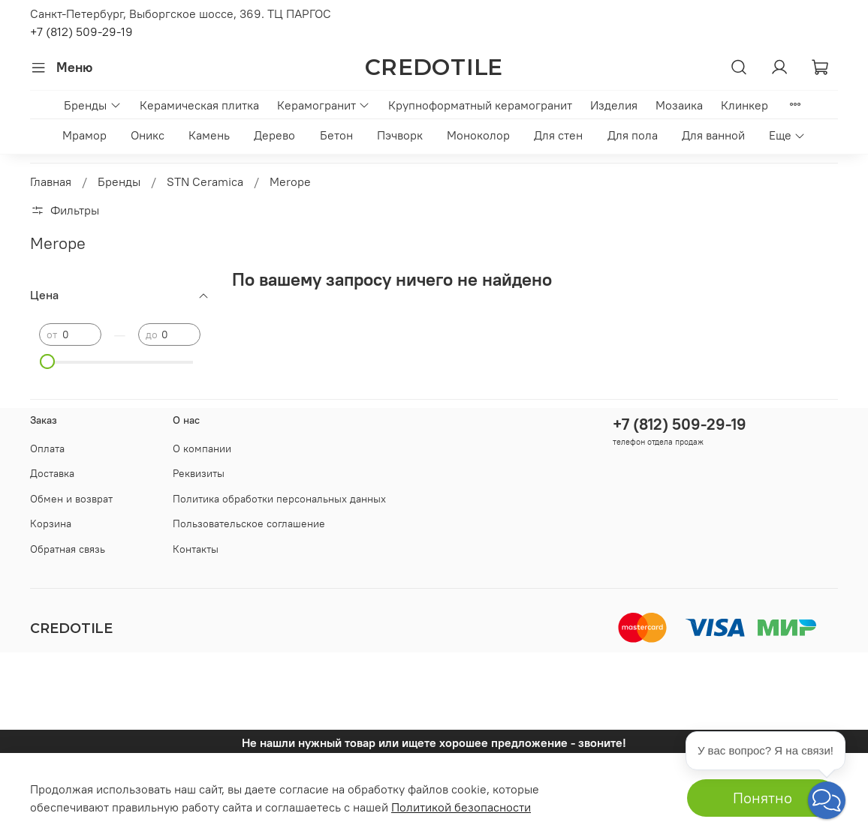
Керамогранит (323, 105)
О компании (202, 448)
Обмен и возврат (71, 499)
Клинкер (744, 105)
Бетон (336, 135)
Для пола (632, 135)
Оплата (47, 448)
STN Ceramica (205, 181)
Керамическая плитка (199, 105)
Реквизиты (199, 473)
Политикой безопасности (461, 807)
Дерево (274, 135)
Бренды (92, 105)
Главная (50, 181)
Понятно (762, 797)
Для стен (558, 135)
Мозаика (679, 105)
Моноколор (478, 135)
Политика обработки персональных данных (279, 499)
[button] (826, 800)
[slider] (46, 361)
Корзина (50, 523)
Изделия (613, 105)
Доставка (52, 473)
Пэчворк (400, 135)
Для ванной (713, 135)
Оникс (147, 135)
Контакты (196, 549)
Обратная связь (67, 549)
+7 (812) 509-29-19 (81, 31)
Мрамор (84, 135)
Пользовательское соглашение (249, 523)
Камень (209, 135)
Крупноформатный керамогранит (480, 105)
